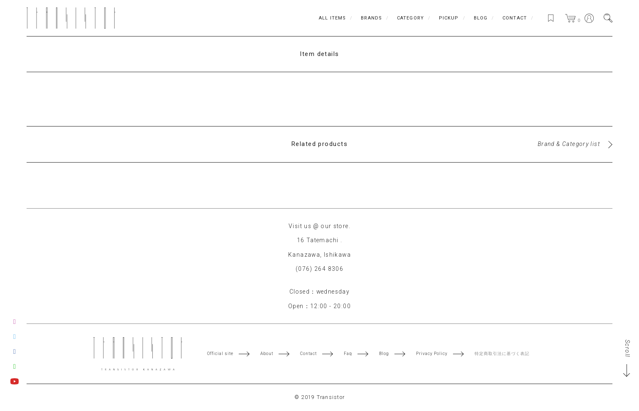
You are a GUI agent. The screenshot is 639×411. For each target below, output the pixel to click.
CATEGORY (410, 18)
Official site (220, 354)
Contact (308, 354)
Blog (384, 354)
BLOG (480, 18)
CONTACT (514, 18)
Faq (348, 354)
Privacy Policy (432, 354)
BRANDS (371, 18)
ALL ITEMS (332, 18)
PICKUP (449, 18)
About (266, 354)
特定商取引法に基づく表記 (502, 354)
